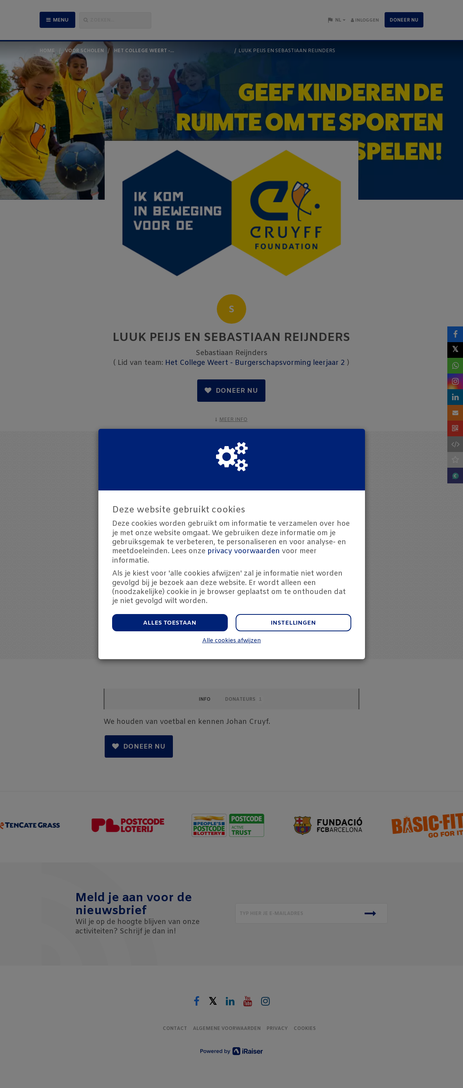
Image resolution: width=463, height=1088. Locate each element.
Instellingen (293, 623)
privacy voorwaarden (243, 551)
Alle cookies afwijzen (231, 641)
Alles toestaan (169, 623)
